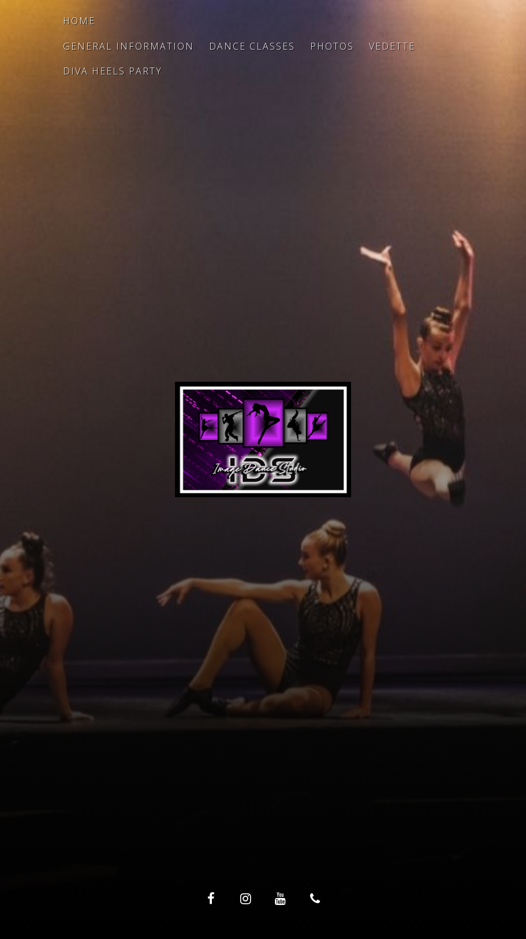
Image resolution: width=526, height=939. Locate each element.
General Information (128, 46)
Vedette (392, 46)
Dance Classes (252, 46)
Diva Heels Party (112, 71)
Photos (332, 46)
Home (79, 20)
